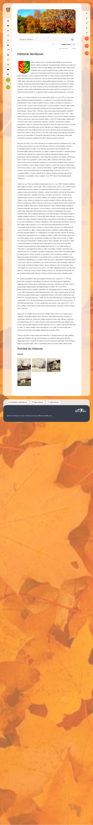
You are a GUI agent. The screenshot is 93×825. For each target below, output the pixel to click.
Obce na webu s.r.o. (45, 424)
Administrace (53, 410)
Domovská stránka (64, 48)
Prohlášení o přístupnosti (17, 410)
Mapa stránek (37, 410)
